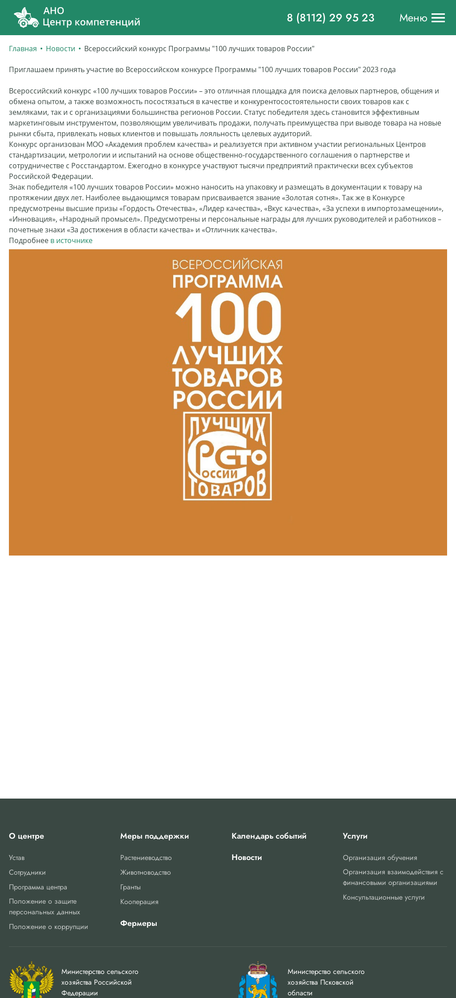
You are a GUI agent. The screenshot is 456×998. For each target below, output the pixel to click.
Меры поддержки (154, 836)
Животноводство (145, 872)
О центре (26, 836)
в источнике (71, 240)
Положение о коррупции (48, 926)
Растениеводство (146, 857)
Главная (23, 48)
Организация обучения (380, 857)
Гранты (130, 887)
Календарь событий (269, 836)
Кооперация (139, 902)
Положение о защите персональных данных (44, 906)
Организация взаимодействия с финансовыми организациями (393, 877)
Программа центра (38, 887)
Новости (60, 48)
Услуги (355, 836)
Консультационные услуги (384, 897)
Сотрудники (27, 872)
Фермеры (138, 923)
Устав (16, 857)
